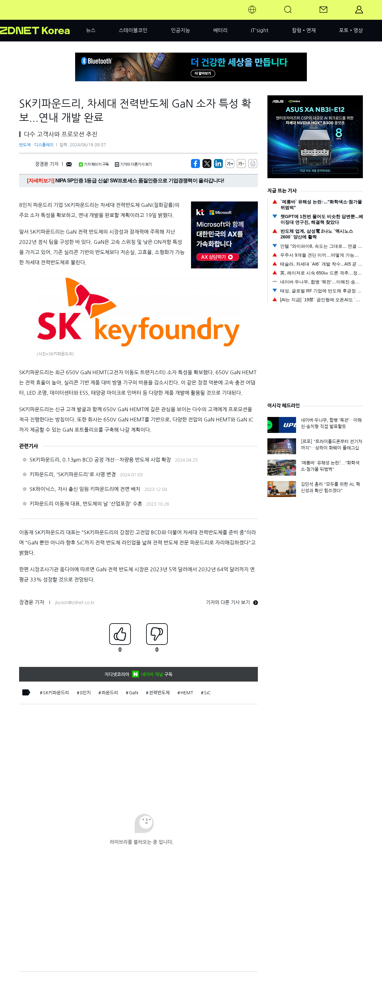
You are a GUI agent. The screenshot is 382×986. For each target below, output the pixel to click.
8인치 (85, 692)
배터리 (220, 30)
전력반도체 (159, 692)
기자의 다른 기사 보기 (232, 602)
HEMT (186, 692)
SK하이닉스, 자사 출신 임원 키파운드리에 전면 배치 (85, 489)
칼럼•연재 (304, 30)
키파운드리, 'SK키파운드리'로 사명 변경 (73, 474)
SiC (207, 692)
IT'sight (259, 30)
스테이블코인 (133, 30)
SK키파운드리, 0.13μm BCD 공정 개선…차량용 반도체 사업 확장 (100, 459)
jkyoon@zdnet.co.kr (75, 602)
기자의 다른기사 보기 (133, 164)
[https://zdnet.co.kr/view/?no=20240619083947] (195, 163)
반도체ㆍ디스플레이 (36, 145)
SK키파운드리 (56, 692)
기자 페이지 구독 (94, 164)
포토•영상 (351, 30)
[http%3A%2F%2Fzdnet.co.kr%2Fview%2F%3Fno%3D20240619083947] (218, 163)
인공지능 (180, 30)
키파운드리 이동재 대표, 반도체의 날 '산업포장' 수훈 (86, 503)
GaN (133, 692)
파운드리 (110, 692)
